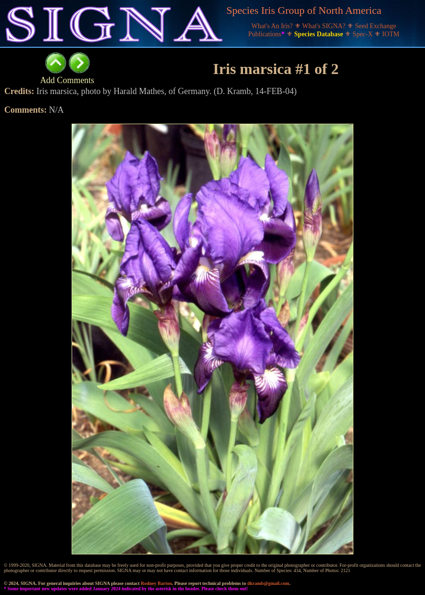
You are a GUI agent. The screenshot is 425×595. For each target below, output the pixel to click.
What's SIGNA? (324, 26)
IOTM (390, 34)
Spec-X (363, 34)
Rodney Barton (156, 583)
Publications (267, 34)
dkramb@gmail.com (268, 583)
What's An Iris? (273, 26)
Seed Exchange (375, 26)
